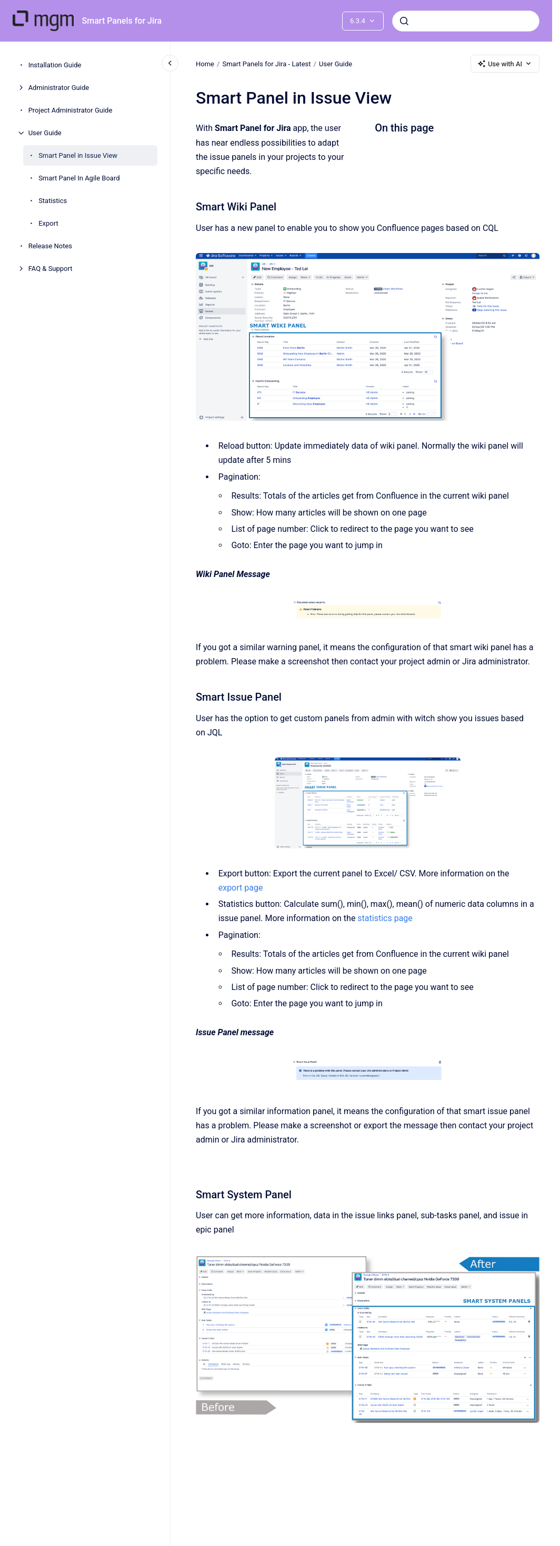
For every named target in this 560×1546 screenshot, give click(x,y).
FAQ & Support (50, 268)
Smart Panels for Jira (122, 21)
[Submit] (404, 21)
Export (48, 223)
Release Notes (50, 246)
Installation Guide (55, 65)
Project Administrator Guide (70, 110)
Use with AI (505, 63)
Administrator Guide (58, 88)
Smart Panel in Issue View (77, 155)
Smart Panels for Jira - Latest (266, 63)
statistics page (384, 918)
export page (240, 888)
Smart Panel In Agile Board (78, 178)
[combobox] (466, 21)
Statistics (52, 201)
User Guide (45, 133)
